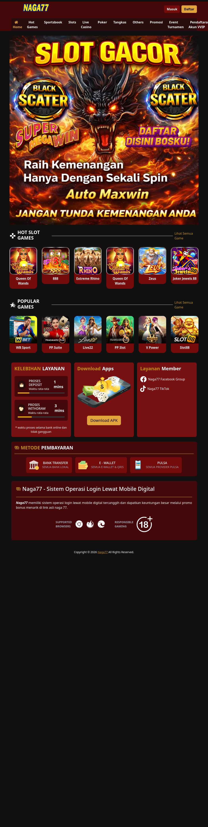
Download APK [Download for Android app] (104, 420)
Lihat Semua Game (183, 235)
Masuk (172, 9)
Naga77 (103, 552)
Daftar (189, 9)
